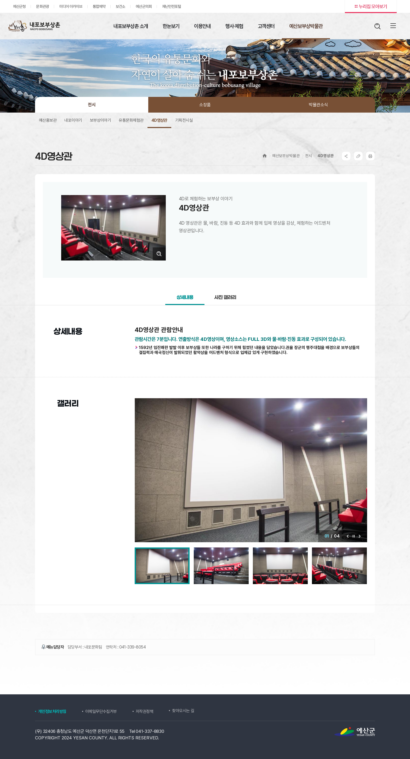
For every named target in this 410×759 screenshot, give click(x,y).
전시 (308, 155)
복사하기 (358, 156)
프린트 (370, 156)
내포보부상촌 (34, 26)
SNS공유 (346, 156)
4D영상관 (325, 155)
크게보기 (159, 254)
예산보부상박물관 (286, 155)
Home (265, 156)
